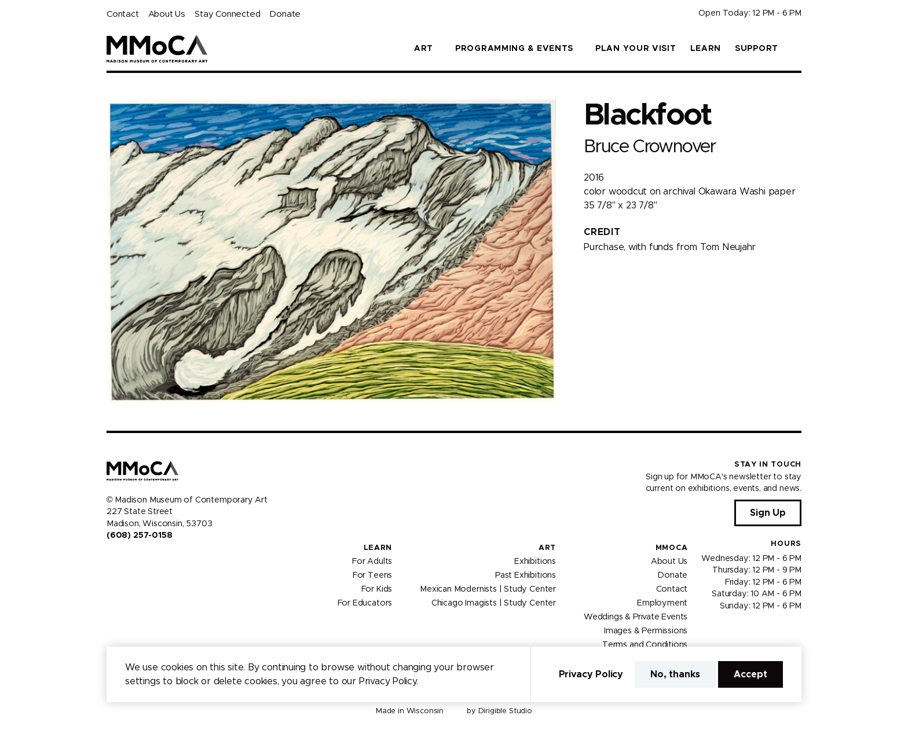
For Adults (372, 561)
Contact (123, 14)
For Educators (365, 603)
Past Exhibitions (525, 575)
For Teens (372, 575)
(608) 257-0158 (139, 535)
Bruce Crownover (650, 147)
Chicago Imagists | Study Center (493, 603)
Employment (662, 603)
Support (756, 49)
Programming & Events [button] (514, 49)
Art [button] (423, 49)
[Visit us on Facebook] (111, 559)
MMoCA (672, 548)
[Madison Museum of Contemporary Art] (157, 49)
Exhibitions (535, 561)
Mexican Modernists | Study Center (488, 589)
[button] (796, 48)
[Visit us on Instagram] (125, 559)
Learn (706, 49)
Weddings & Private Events (635, 617)
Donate (285, 14)
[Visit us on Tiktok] (153, 559)
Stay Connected (227, 14)
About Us (166, 14)
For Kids (377, 589)
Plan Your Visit (635, 49)
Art (547, 548)
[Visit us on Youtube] (139, 559)
